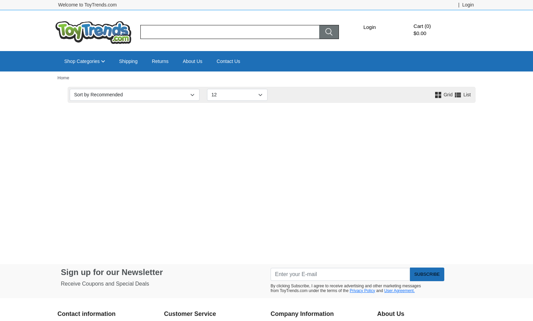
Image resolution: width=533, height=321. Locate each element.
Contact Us (228, 61)
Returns (160, 61)
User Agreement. (399, 290)
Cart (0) (422, 26)
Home (63, 77)
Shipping (128, 61)
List (462, 94)
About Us (193, 61)
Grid (444, 94)
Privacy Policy (362, 290)
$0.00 (420, 33)
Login (369, 27)
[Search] (229, 32)
